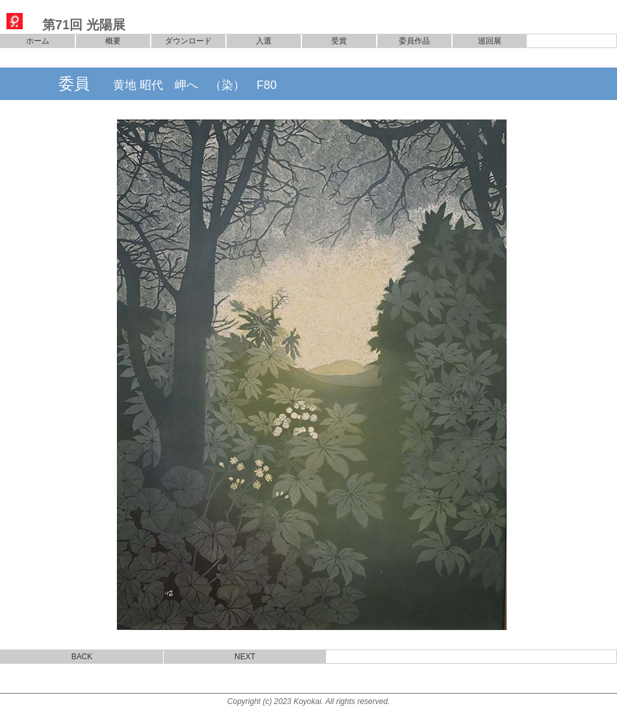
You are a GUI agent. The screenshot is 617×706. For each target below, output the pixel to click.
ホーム (37, 40)
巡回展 (489, 40)
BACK (82, 656)
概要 (113, 40)
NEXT (244, 656)
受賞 (339, 40)
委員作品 (414, 40)
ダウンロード (188, 40)
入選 (263, 40)
